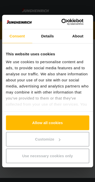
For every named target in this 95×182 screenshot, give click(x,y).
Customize (47, 139)
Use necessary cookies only (47, 155)
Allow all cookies (47, 122)
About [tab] (77, 36)
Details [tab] (47, 36)
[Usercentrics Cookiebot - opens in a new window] (67, 22)
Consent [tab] (17, 36)
